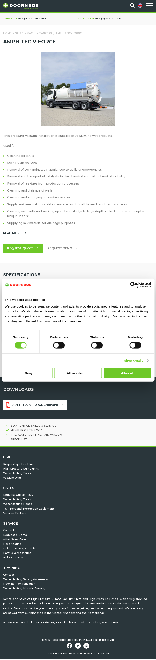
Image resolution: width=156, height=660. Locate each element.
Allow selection (78, 373)
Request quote (22, 249)
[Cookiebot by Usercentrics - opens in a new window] (133, 285)
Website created (58, 654)
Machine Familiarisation (19, 584)
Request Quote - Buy (18, 495)
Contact (8, 530)
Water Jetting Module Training (24, 588)
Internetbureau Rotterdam (91, 654)
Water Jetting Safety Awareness (26, 579)
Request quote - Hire (18, 464)
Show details (133, 360)
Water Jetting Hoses (17, 504)
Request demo (62, 249)
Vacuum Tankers (39, 33)
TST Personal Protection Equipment (28, 509)
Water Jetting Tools (17, 473)
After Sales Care (14, 540)
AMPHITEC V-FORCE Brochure (34, 405)
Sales (19, 33)
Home (7, 33)
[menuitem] (140, 5)
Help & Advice (13, 558)
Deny (28, 373)
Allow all (127, 373)
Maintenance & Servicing (20, 549)
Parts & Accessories (17, 553)
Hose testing (12, 544)
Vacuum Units (12, 478)
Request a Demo (15, 535)
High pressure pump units (21, 469)
